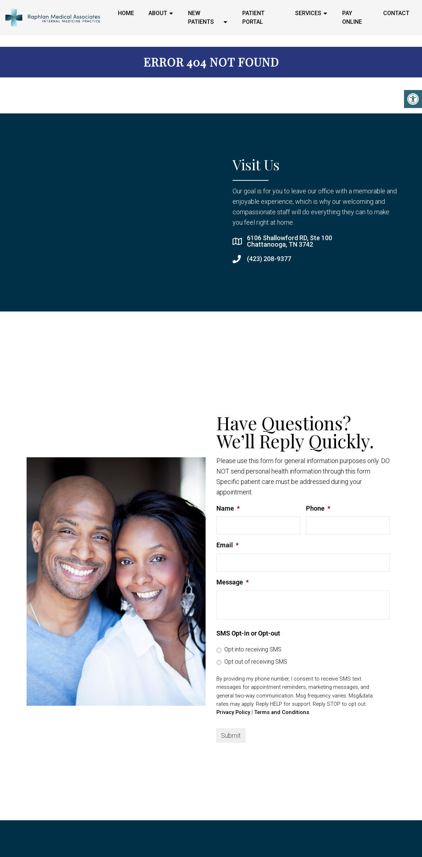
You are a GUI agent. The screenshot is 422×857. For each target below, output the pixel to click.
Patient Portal (253, 17)
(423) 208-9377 (269, 259)
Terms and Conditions (281, 712)
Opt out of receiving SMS (255, 661)
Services (308, 13)
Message (232, 582)
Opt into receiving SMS (252, 649)
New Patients (201, 17)
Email (227, 545)
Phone (318, 508)
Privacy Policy (233, 712)
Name (228, 508)
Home (126, 13)
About (157, 13)
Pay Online (352, 17)
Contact (396, 13)
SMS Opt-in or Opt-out (248, 633)
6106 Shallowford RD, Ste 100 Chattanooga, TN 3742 (289, 241)
